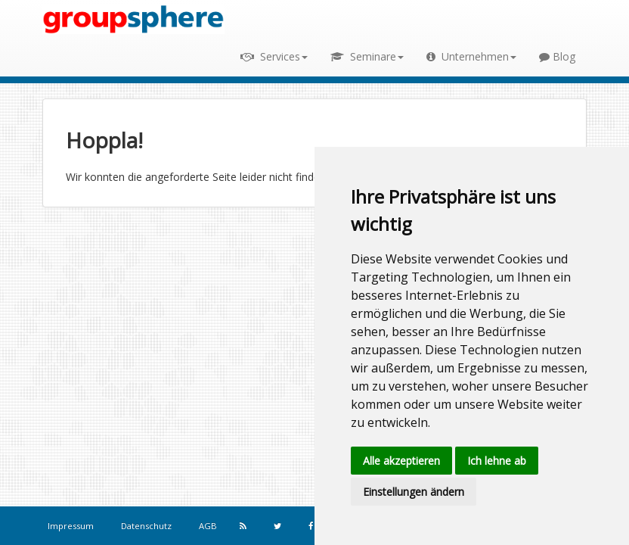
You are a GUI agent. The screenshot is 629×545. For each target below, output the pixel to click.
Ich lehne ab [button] (496, 460)
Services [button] (274, 56)
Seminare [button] (367, 56)
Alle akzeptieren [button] (401, 460)
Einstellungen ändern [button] (413, 491)
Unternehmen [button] (471, 56)
